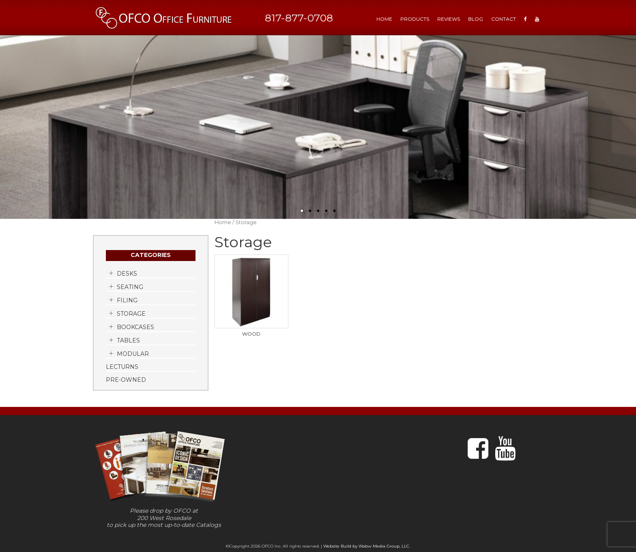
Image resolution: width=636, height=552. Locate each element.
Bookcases (135, 327)
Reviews (448, 19)
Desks (127, 273)
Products (414, 19)
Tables (128, 340)
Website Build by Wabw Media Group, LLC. (366, 546)
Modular (133, 353)
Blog (475, 19)
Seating (130, 287)
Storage (131, 313)
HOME (384, 19)
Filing (127, 300)
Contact (503, 19)
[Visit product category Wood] (251, 295)
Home (223, 222)
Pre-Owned (126, 379)
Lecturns (122, 366)
